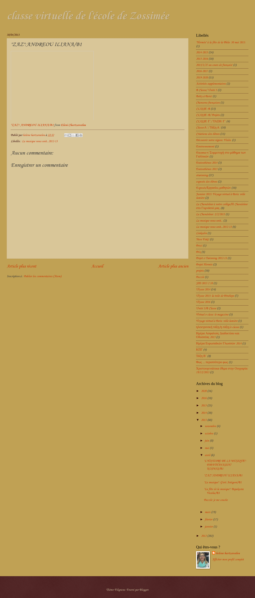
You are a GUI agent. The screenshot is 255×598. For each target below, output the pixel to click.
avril (208, 455)
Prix (198, 252)
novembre (211, 426)
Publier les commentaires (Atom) (42, 276)
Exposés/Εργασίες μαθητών (213, 188)
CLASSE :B (203, 109)
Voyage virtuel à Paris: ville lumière (216, 321)
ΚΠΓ (199, 350)
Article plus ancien (173, 266)
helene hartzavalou (228, 553)
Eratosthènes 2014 (206, 163)
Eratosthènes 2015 (206, 169)
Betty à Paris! (204, 96)
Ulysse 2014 (203, 289)
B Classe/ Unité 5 (206, 90)
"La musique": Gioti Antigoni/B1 (223, 482)
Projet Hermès (204, 264)
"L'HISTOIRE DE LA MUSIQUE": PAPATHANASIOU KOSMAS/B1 (225, 465)
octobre (209, 433)
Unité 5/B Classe (206, 308)
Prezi (199, 245)
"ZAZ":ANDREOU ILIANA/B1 (223, 475)
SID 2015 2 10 (204, 283)
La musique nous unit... (209, 221)
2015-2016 (202, 59)
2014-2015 (202, 52)
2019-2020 (202, 77)
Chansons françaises (208, 102)
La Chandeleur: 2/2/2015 (210, 214)
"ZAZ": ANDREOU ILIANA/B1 (32, 125)
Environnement (205, 146)
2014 (204, 413)
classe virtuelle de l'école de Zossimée (88, 16)
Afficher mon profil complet (228, 559)
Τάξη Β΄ (201, 356)
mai (207, 448)
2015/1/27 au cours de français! (214, 65)
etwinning (202, 175)
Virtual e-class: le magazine (212, 314)
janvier (209, 526)
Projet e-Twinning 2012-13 (211, 258)
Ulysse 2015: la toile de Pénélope (215, 296)
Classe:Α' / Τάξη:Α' (208, 127)
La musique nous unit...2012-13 (40, 141)
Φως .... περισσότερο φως (212, 362)
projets (200, 271)
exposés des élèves (206, 181)
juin (207, 441)
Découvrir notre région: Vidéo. (213, 140)
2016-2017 (202, 71)
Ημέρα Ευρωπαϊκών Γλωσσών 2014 (218, 343)
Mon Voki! (202, 239)
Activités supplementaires (211, 84)
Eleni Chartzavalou (73, 125)
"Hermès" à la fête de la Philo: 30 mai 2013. (221, 42)
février (209, 519)
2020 (204, 391)
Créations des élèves (207, 134)
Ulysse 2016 (203, 302)
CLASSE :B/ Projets (208, 115)
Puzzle (200, 277)
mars (208, 512)
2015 (204, 405)
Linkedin (201, 233)
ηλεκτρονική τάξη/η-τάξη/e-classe (217, 327)
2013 (204, 420)
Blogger (143, 590)
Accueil (97, 266)
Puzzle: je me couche (216, 500)
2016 (204, 398)
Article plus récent (21, 266)
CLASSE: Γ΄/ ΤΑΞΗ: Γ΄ (211, 121)
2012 (204, 536)
